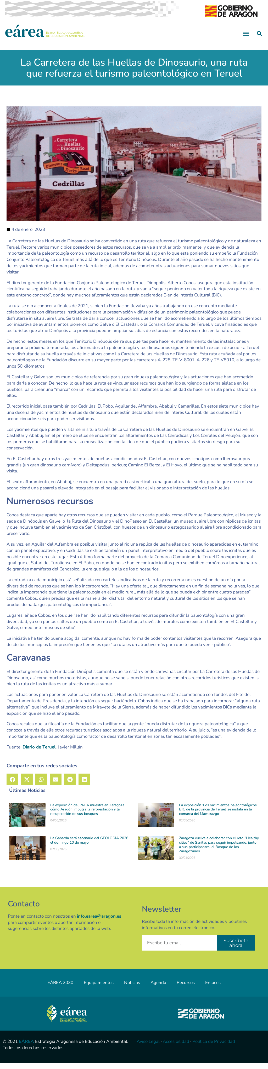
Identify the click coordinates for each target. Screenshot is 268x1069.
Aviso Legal (148, 1047)
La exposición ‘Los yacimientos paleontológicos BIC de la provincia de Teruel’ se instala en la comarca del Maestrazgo (218, 815)
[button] (246, 39)
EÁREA (26, 1047)
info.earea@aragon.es (99, 922)
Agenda (158, 989)
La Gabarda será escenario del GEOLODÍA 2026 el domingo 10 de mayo (89, 846)
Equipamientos (99, 989)
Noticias (132, 989)
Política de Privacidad (213, 1047)
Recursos (186, 989)
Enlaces (213, 989)
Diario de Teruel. (40, 753)
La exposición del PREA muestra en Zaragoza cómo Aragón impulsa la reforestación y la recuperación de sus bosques (87, 815)
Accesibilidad (176, 1047)
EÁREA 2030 (60, 989)
